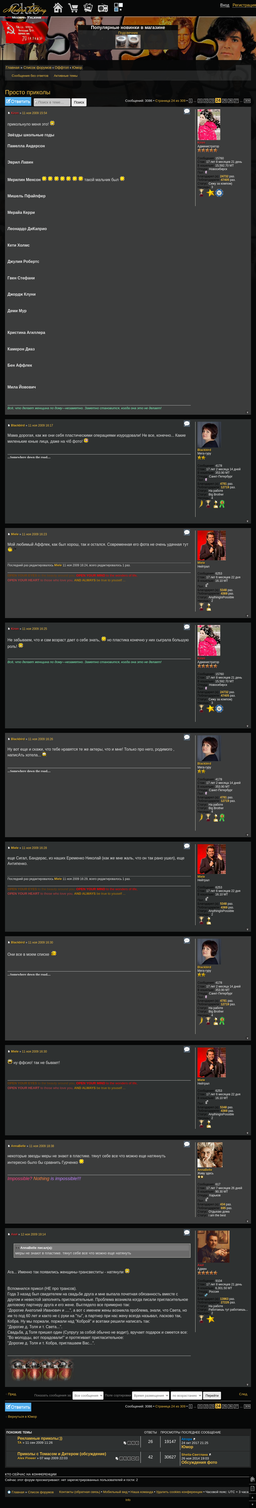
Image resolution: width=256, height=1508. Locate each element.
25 (224, 101)
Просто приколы (27, 92)
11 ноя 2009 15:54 (34, 113)
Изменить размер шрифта (240, 68)
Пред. (12, 1394)
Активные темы (66, 76)
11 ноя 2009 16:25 (34, 629)
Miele (14, 534)
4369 (224, 593)
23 (211, 101)
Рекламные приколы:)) (40, 1438)
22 (206, 101)
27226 (225, 1302)
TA (20, 1442)
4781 (223, 483)
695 (223, 1208)
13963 (224, 1299)
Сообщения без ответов (30, 76)
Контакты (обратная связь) (79, 1492)
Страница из (170, 101)
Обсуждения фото (199, 1462)
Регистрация (244, 5)
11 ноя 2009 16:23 (34, 534)
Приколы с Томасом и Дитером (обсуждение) (62, 1454)
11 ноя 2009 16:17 (40, 425)
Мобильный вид (247, 68)
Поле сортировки (137, 1395)
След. (243, 1394)
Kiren (15, 113)
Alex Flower (27, 1458)
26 (230, 101)
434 (222, 1204)
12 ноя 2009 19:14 (33, 1234)
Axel (14, 1234)
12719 (225, 487)
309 (247, 101)
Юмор (77, 68)
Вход (224, 5)
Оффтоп (62, 68)
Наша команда (141, 1492)
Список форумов (38, 68)
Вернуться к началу (247, 412)
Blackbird (18, 425)
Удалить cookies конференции (179, 1492)
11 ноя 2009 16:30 (40, 942)
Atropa (187, 1439)
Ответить (18, 101)
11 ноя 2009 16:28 (34, 848)
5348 (223, 590)
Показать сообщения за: (69, 1395)
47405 (225, 180)
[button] (226, 11)
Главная (13, 68)
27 (236, 101)
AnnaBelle (18, 1146)
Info (128, 1500)
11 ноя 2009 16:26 (40, 739)
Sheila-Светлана (195, 1454)
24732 (224, 176)
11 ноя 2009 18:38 (41, 1146)
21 (200, 101)
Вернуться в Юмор (22, 1416)
